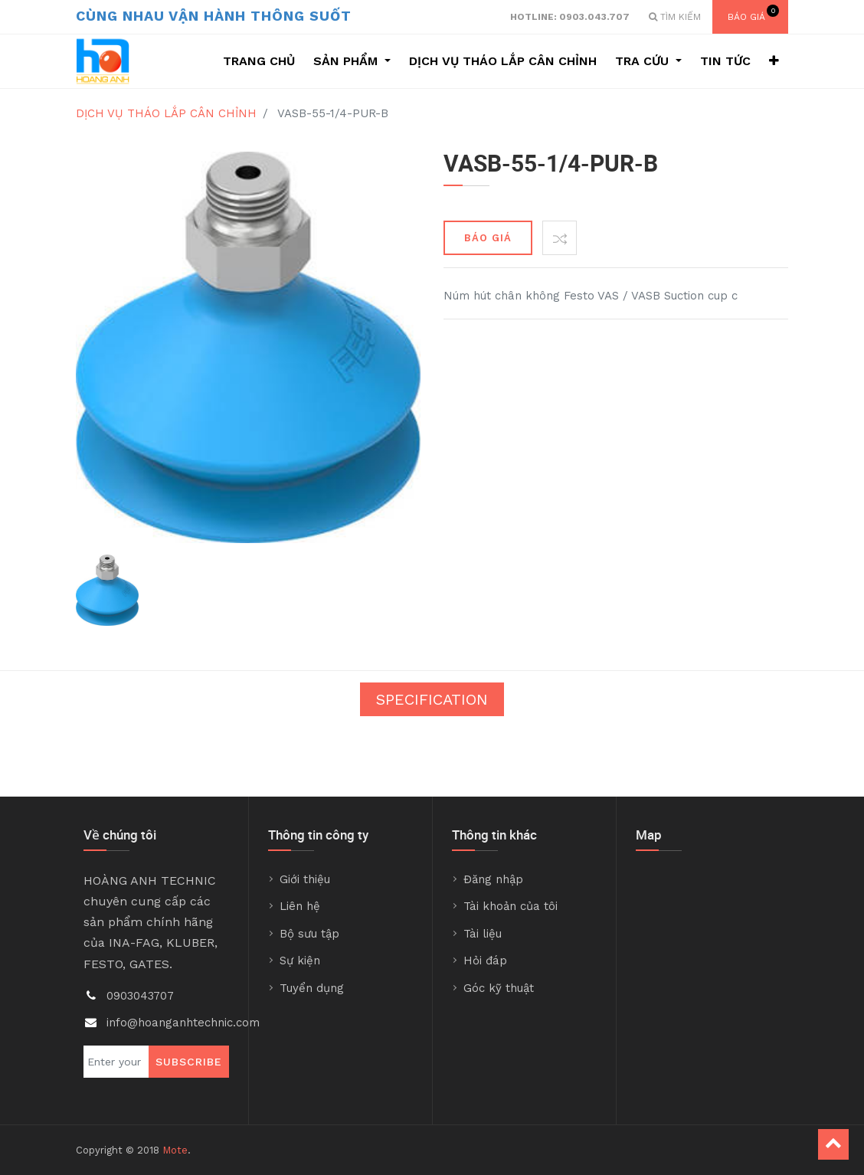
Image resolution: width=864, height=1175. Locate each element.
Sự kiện (300, 960)
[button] (774, 61)
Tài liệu (482, 934)
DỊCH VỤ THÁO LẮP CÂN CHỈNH (166, 113)
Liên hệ (300, 906)
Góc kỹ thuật (498, 988)
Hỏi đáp (485, 960)
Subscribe (188, 1062)
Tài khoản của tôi (510, 906)
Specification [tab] (432, 699)
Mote (175, 1150)
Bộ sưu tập (309, 934)
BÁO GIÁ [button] (488, 238)
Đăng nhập (493, 879)
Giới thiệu (305, 879)
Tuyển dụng (312, 988)
